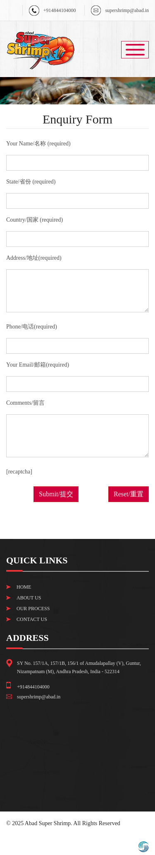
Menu (135, 49)
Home (24, 587)
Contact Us (32, 619)
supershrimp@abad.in (127, 10)
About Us (29, 598)
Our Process (33, 608)
